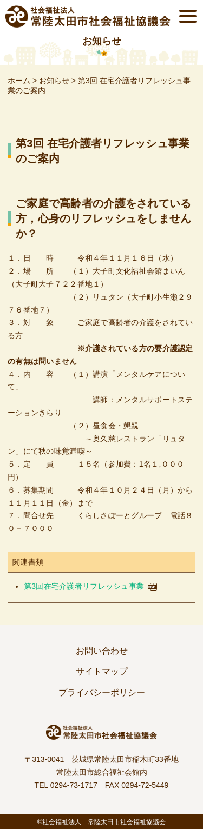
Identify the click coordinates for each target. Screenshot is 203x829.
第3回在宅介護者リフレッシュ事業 (84, 586)
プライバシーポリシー (101, 692)
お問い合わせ (102, 650)
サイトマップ (102, 671)
